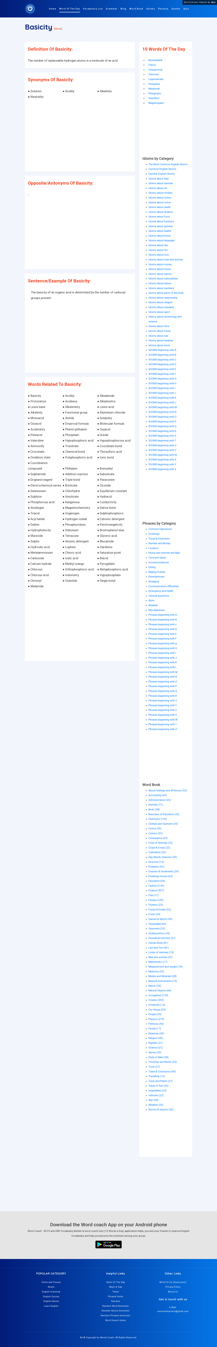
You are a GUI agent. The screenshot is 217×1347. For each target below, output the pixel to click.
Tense (115, 1291)
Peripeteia (154, 83)
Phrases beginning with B (162, 619)
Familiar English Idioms (161, 173)
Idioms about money (160, 264)
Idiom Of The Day (115, 1282)
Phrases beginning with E (162, 633)
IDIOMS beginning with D (162, 364)
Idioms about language (161, 240)
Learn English (51, 1306)
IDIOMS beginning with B (162, 354)
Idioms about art (157, 188)
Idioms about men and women (165, 259)
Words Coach (107, 1337)
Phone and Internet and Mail (164, 552)
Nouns (51, 1287)
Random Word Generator (115, 1306)
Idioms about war (158, 335)
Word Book (136, 9)
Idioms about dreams (160, 211)
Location (153, 548)
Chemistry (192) (157, 818)
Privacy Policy (172, 1287)
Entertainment (156, 576)
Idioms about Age (158, 178)
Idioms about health (159, 230)
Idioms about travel (159, 330)
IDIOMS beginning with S (162, 435)
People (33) (155, 1014)
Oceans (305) (156, 999)
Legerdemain (155, 79)
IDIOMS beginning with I (161, 388)
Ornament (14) (156, 1004)
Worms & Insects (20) (160, 1109)
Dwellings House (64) (160, 876)
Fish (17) (153, 895)
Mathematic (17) (157, 961)
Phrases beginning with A (162, 614)
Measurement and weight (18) (165, 966)
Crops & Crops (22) (159, 847)
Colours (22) (155, 833)
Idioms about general (160, 226)
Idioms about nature (159, 283)
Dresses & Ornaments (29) (163, 871)
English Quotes (51, 1296)
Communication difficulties (163, 586)
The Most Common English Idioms (168, 164)
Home (52, 9)
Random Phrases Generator (116, 1315)
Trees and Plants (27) (160, 1081)
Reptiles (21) (155, 1042)
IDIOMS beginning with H (162, 383)
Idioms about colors (159, 197)
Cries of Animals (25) (160, 842)
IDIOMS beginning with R (162, 431)
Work (151, 600)
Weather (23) (155, 1104)
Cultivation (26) (157, 852)
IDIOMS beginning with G (162, 378)
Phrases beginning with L (162, 667)
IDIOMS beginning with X (162, 459)
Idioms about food (159, 216)
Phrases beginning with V (162, 714)
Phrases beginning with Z (162, 729)
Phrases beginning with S (162, 700)
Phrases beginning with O (162, 681)
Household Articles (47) (161, 937)
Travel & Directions (159, 538)
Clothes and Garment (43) (163, 823)
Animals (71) (155, 804)
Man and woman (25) (160, 957)
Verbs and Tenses (51, 1282)
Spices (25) (154, 1052)
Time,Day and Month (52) (162, 1061)
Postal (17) (154, 1028)
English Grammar (51, 1291)
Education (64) (156, 880)
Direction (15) (156, 861)
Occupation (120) (158, 995)
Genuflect (153, 98)
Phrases (163, 9)
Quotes (175, 9)
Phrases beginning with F (162, 638)
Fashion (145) (156, 885)
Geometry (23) (156, 928)
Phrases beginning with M (162, 672)
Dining (152, 567)
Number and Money (159, 543)
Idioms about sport (159, 311)
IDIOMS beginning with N (162, 411)
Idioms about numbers (161, 288)
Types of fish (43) (158, 1085)
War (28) (153, 1100)
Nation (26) (154, 985)
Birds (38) (154, 809)
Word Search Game (115, 1320)
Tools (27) (154, 1066)
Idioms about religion (160, 302)
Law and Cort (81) (158, 947)
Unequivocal (155, 69)
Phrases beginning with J (162, 657)
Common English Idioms (162, 168)
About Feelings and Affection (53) (167, 790)
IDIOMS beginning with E (162, 369)
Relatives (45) (156, 1033)
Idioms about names (160, 273)
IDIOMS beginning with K (162, 397)
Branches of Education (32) (163, 814)
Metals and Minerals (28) (162, 976)
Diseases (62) (156, 866)
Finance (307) (156, 890)
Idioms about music (159, 269)
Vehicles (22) (156, 1095)
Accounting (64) (157, 795)
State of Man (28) (158, 1057)
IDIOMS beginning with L (162, 402)
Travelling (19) (156, 1076)
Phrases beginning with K (162, 662)
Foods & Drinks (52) (159, 909)
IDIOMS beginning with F (162, 373)
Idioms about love (158, 254)
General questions (158, 595)
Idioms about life (158, 250)
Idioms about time (158, 326)
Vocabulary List (93, 9)
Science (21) (155, 1047)
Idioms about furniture (161, 221)
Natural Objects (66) (159, 990)
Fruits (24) (154, 914)
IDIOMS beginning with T (162, 440)
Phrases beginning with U (162, 709)
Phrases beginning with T (162, 705)
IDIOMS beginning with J (162, 392)
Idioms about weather (160, 340)
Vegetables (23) (157, 1090)
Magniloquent (156, 102)
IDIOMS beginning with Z (162, 469)
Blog (123, 9)
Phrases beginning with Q (162, 690)
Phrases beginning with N (162, 676)
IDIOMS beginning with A (162, 349)
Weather (153, 605)
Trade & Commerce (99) (162, 1071)
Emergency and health (160, 590)
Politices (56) (156, 1023)
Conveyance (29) (158, 838)
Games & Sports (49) (160, 919)
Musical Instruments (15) (162, 980)
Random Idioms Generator (116, 1310)
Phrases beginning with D (162, 629)
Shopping (153, 581)
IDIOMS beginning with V (162, 450)
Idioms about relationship (162, 297)
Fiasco (152, 64)
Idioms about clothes (160, 192)
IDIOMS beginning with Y (162, 464)
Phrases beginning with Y (162, 724)
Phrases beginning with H (162, 648)
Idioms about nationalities (163, 278)
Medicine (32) (156, 971)
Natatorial (154, 88)
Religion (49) (155, 1038)
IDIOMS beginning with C (162, 359)
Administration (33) (159, 799)
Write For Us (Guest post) (172, 1282)
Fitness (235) (156, 900)
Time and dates (157, 557)
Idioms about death (159, 207)
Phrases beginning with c (162, 624)
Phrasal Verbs (115, 1296)
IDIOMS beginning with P (162, 421)
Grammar (112, 9)
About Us (173, 1291)
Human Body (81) (158, 942)
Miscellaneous (156, 610)
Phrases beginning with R (162, 695)
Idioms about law (158, 245)
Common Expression (160, 528)
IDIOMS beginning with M (162, 407)
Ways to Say (115, 1287)
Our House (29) (157, 1009)
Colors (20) (154, 828)
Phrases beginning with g (162, 643)
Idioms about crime (159, 202)
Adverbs (115, 1301)
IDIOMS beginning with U (162, 445)
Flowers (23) (155, 904)
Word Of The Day (69, 9)
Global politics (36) (159, 933)
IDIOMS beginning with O (162, 416)
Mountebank (155, 60)
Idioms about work (159, 345)
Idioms (150, 9)
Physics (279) (156, 1019)
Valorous (153, 74)
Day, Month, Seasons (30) (162, 857)
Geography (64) (157, 923)
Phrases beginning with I (162, 652)
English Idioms (51, 1301)
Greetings (154, 533)
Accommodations (158, 562)
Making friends (156, 571)
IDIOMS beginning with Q (162, 426)
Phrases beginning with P (162, 686)
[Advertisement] (80, 135)
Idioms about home (159, 235)
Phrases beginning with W (163, 719)
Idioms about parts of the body (166, 292)
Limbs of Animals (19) (161, 952)
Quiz (186, 9)
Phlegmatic (154, 93)
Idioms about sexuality (161, 307)
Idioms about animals (160, 183)
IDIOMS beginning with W (162, 454)
